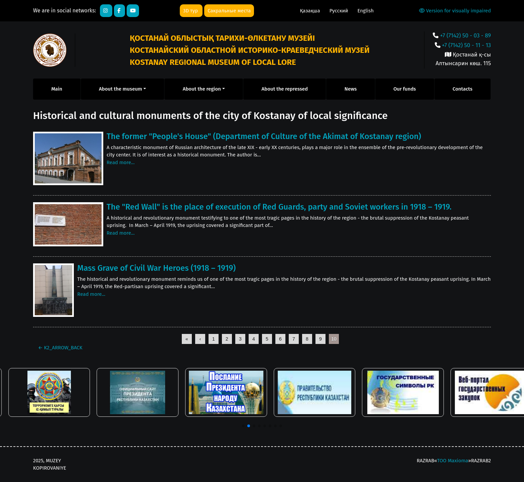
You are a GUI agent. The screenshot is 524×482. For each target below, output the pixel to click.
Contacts (462, 89)
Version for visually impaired (455, 11)
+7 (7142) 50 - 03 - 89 (465, 35)
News (351, 89)
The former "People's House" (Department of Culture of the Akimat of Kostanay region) (264, 136)
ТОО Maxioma (452, 461)
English (365, 11)
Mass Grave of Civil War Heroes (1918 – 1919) (156, 268)
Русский (340, 11)
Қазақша (310, 11)
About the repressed (285, 89)
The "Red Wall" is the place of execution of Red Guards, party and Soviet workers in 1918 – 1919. (279, 207)
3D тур (191, 11)
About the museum (120, 89)
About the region (202, 89)
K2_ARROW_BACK (60, 348)
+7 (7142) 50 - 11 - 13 (466, 45)
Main (56, 89)
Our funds (404, 89)
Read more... (121, 162)
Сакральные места (229, 11)
